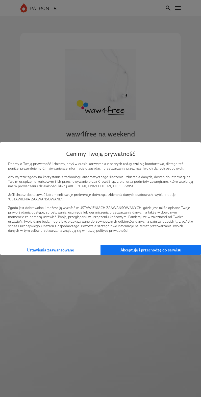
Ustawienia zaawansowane (50, 250)
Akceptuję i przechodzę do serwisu (150, 250)
